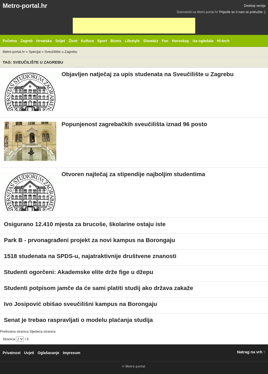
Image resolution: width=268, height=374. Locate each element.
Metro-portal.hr (25, 5)
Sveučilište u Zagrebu (60, 52)
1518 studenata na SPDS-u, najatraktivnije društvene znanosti (90, 256)
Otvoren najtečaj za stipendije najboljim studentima (133, 174)
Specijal (35, 52)
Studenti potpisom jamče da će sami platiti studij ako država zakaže (98, 288)
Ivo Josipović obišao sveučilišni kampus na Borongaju (80, 304)
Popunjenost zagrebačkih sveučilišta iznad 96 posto (134, 124)
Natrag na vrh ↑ (251, 352)
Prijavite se (227, 12)
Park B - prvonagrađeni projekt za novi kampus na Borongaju (89, 240)
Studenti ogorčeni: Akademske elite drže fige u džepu (78, 272)
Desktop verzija (254, 6)
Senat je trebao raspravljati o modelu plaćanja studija (78, 320)
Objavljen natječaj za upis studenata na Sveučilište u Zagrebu (148, 74)
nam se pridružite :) (251, 12)
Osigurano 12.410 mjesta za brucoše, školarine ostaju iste (85, 224)
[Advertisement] (134, 26)
